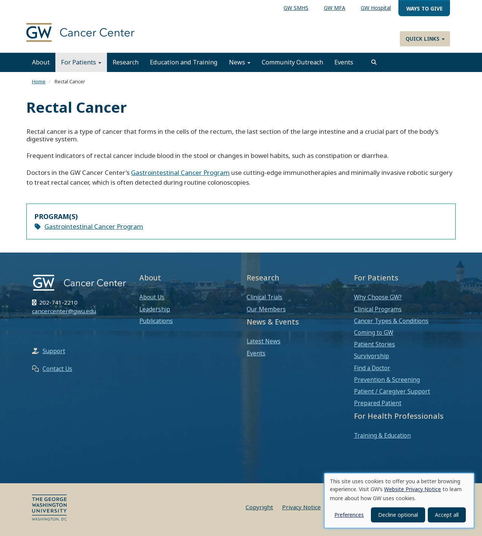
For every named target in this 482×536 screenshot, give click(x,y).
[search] (374, 62)
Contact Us (57, 368)
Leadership (154, 309)
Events (343, 62)
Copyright (259, 507)
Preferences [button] (349, 514)
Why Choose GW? (378, 297)
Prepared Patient (377, 403)
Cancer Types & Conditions (391, 321)
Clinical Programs (378, 309)
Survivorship (371, 356)
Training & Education (382, 435)
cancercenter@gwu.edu (64, 311)
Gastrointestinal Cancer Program (180, 172)
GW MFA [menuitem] (334, 7)
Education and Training (184, 62)
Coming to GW (373, 332)
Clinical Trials (264, 297)
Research (126, 62)
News (239, 62)
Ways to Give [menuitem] (424, 8)
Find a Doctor (372, 368)
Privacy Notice (301, 507)
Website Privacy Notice (412, 489)
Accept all (447, 514)
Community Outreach (292, 62)
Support (54, 351)
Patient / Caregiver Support (392, 391)
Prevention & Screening (387, 379)
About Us (152, 297)
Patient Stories (374, 344)
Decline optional (398, 514)
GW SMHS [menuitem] (296, 7)
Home (39, 81)
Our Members (266, 309)
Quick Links (425, 38)
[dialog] (399, 500)
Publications (156, 321)
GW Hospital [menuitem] (376, 7)
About (41, 62)
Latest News (264, 341)
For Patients (81, 62)
